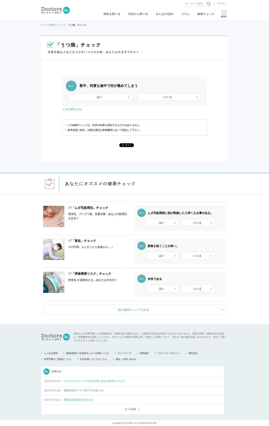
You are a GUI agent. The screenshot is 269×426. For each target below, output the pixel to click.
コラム (185, 13)
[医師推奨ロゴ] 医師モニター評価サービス (87, 353)
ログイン (222, 3)
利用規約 (144, 353)
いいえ (168, 96)
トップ (43, 25)
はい (99, 96)
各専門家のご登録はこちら (57, 359)
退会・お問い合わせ (126, 359)
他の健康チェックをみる (133, 309)
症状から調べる (138, 13)
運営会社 (193, 353)
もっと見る (130, 409)
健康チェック (206, 13)
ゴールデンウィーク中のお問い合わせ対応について (94, 381)
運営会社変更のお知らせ (78, 399)
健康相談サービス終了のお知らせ (84, 390)
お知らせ (52, 371)
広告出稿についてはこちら (93, 359)
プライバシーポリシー (168, 353)
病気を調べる (112, 13)
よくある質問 (51, 353)
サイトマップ (124, 353)
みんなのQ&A (165, 13)
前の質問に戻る (73, 109)
